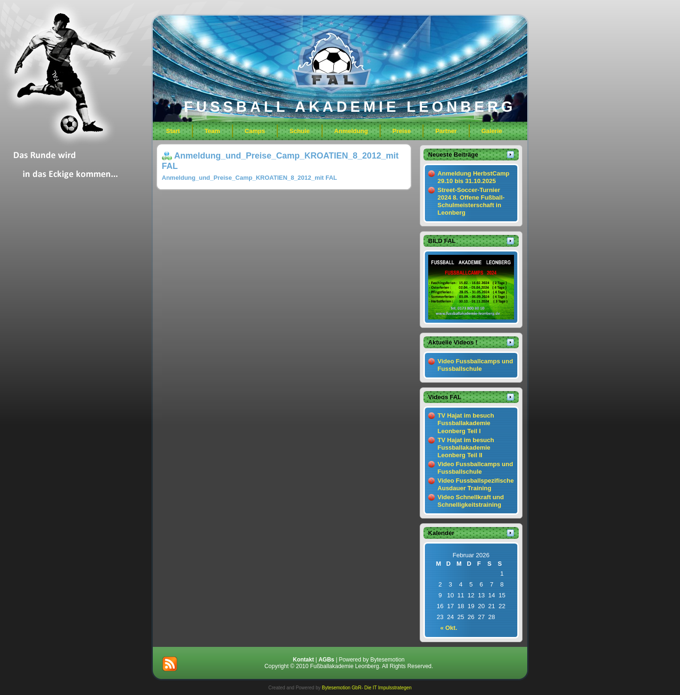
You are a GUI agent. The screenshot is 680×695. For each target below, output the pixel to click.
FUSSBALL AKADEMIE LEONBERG (350, 107)
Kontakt (303, 659)
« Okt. (448, 627)
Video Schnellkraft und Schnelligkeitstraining (471, 501)
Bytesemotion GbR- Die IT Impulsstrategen (366, 687)
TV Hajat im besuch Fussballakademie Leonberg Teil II (466, 447)
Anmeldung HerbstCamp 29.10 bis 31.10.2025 (473, 177)
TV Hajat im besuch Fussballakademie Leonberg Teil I (466, 423)
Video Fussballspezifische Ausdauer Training (476, 484)
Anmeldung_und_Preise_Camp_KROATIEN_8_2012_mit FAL (249, 177)
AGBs (326, 659)
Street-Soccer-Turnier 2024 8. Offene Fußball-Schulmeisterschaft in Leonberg (471, 201)
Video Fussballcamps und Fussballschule (475, 365)
